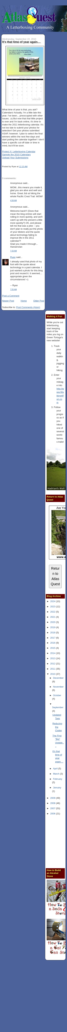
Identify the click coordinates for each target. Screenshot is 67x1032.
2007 (53, 808)
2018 (53, 632)
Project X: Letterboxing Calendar (18, 151)
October (57, 695)
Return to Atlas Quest (55, 576)
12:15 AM (23, 166)
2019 (53, 627)
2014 (53, 653)
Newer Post (8, 300)
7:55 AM (13, 289)
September (57, 707)
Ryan (13, 257)
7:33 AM (13, 251)
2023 (53, 606)
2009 (53, 798)
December (58, 678)
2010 (53, 674)
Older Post (38, 300)
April (55, 768)
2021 (53, 617)
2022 (53, 611)
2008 (53, 803)
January (57, 787)
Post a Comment (10, 295)
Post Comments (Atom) (28, 307)
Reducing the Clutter (57, 727)
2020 (53, 622)
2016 (53, 642)
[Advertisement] (33, 996)
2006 (53, 813)
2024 (53, 601)
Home (24, 300)
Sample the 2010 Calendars (16, 154)
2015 (53, 648)
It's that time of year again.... (21, 41)
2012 (53, 663)
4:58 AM (13, 200)
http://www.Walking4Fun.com (60, 395)
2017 (53, 637)
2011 (53, 668)
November (58, 686)
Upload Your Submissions (15, 157)
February (57, 779)
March (56, 773)
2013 (53, 658)
